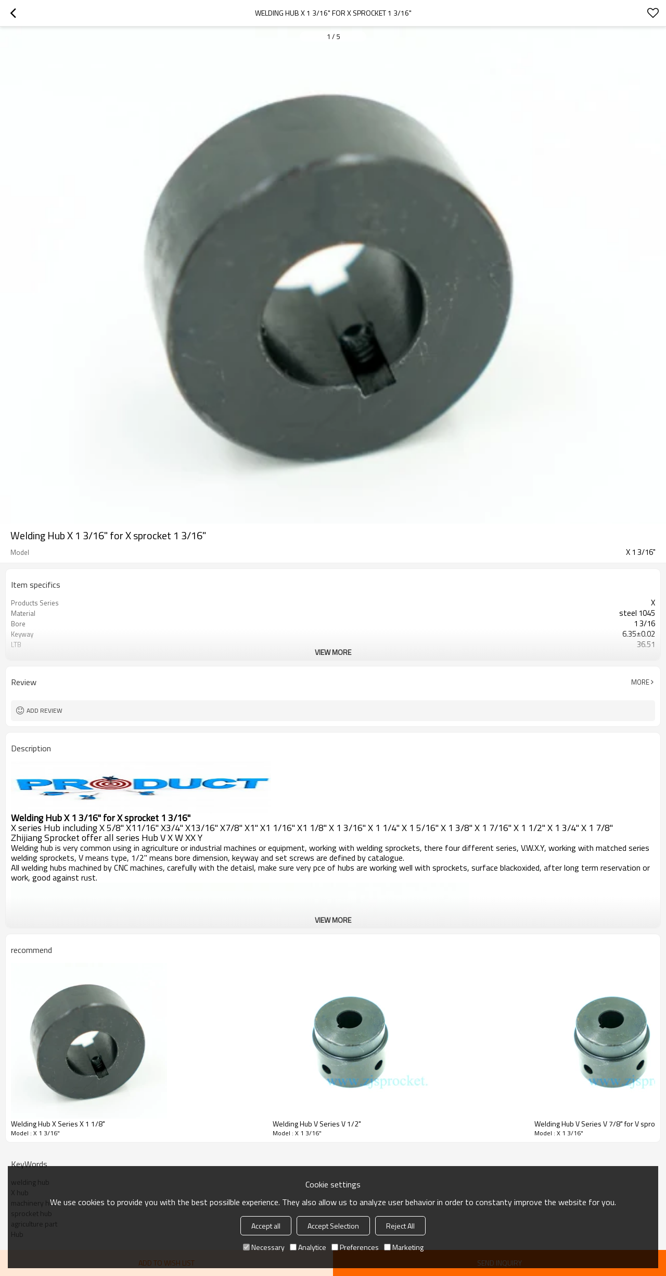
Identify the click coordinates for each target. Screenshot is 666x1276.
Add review (44, 710)
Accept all (265, 1225)
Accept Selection (333, 1225)
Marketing (404, 1247)
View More (333, 652)
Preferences (355, 1247)
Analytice (308, 1247)
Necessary (264, 1247)
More (640, 682)
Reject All (400, 1225)
